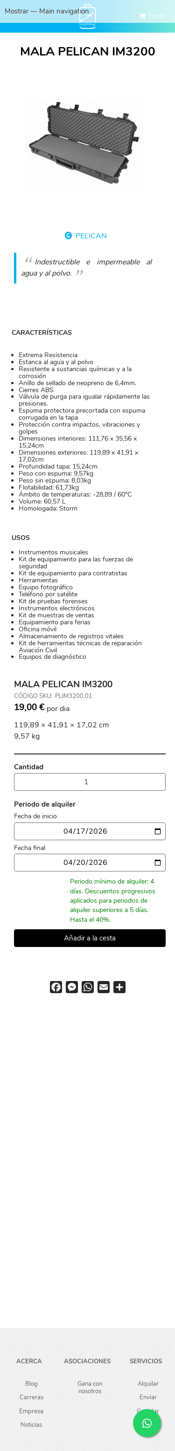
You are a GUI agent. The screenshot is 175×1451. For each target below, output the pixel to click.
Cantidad (28, 767)
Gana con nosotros (89, 1387)
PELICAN (91, 236)
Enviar (148, 1397)
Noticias (31, 1424)
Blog (31, 1383)
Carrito (157, 16)
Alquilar (148, 1383)
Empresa (31, 1411)
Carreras (31, 1397)
